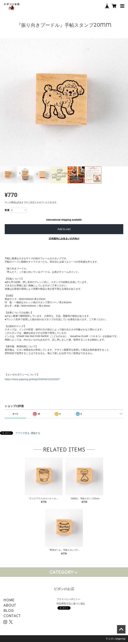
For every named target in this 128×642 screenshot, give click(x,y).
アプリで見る (22, 433)
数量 (7, 210)
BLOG (8, 610)
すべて (15, 414)
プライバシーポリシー (68, 599)
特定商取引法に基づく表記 (71, 603)
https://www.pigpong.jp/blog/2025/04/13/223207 (32, 379)
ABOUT (9, 605)
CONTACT (12, 616)
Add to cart (64, 229)
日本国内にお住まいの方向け (64, 238)
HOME (8, 600)
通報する (35, 433)
